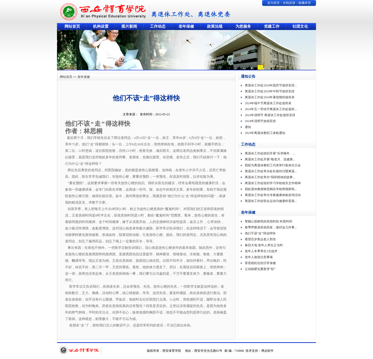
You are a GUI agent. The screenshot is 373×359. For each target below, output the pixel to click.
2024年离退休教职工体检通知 (265, 133)
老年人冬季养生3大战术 (261, 251)
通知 (248, 127)
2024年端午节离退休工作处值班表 (268, 103)
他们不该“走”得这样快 (260, 233)
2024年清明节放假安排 (260, 121)
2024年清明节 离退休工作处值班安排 (270, 115)
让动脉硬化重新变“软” (260, 269)
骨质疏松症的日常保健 (260, 263)
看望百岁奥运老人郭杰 (260, 239)
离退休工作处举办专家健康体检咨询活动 (273, 195)
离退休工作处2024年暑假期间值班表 (270, 97)
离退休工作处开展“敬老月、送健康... (270, 159)
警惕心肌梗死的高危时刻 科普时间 (268, 221)
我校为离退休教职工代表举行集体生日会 (273, 165)
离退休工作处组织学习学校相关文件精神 (273, 183)
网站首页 (66, 77)
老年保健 (83, 77)
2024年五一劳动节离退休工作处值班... (271, 109)
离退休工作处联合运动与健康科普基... (271, 201)
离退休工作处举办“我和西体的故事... (270, 177)
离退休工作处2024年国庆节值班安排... (271, 85)
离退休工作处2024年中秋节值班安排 (270, 91)
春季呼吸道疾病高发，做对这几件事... (271, 227)
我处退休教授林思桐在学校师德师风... (271, 189)
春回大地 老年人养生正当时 (264, 245)
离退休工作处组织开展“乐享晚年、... (270, 153)
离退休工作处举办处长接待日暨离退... (271, 171)
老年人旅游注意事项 (259, 257)
